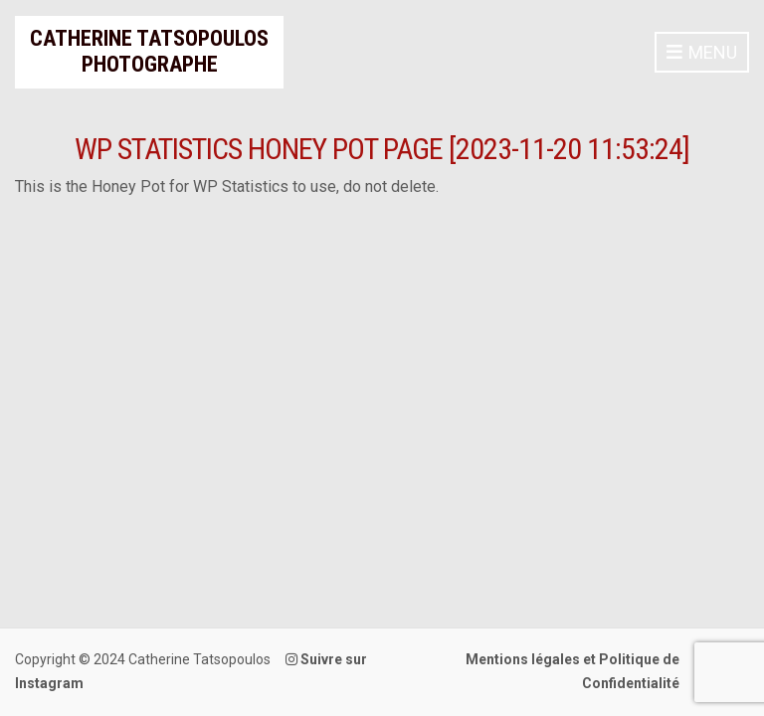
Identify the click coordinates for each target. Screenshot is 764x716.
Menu (702, 53)
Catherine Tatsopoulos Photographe (149, 51)
